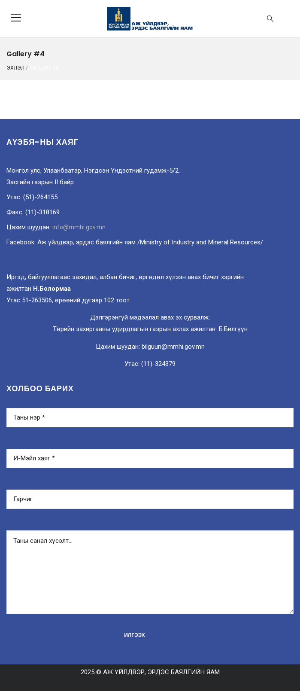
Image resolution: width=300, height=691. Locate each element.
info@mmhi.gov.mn (79, 227)
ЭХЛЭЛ (15, 68)
